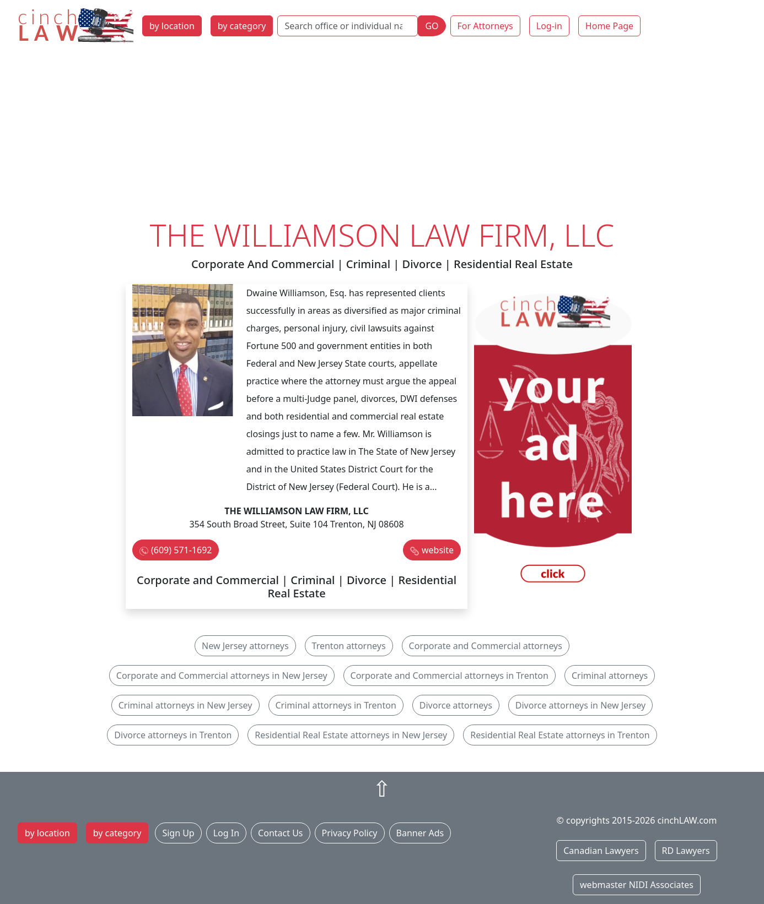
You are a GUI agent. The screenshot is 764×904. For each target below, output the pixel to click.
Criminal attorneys (610, 675)
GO (431, 26)
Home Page (609, 26)
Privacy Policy (350, 833)
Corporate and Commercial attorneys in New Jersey (221, 675)
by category (242, 26)
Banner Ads (420, 833)
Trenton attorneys (349, 646)
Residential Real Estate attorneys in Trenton (559, 735)
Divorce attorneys (455, 705)
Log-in (549, 26)
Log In (226, 833)
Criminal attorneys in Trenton (336, 705)
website (438, 550)
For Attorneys (485, 26)
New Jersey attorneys (245, 646)
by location (172, 26)
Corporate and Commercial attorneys (485, 646)
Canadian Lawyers (600, 851)
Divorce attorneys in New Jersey (580, 705)
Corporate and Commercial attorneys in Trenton (449, 675)
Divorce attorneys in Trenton (173, 735)
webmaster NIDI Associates (636, 885)
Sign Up (178, 833)
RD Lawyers (686, 851)
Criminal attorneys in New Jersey (185, 705)
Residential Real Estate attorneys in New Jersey (351, 735)
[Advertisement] (382, 134)
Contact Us (280, 833)
